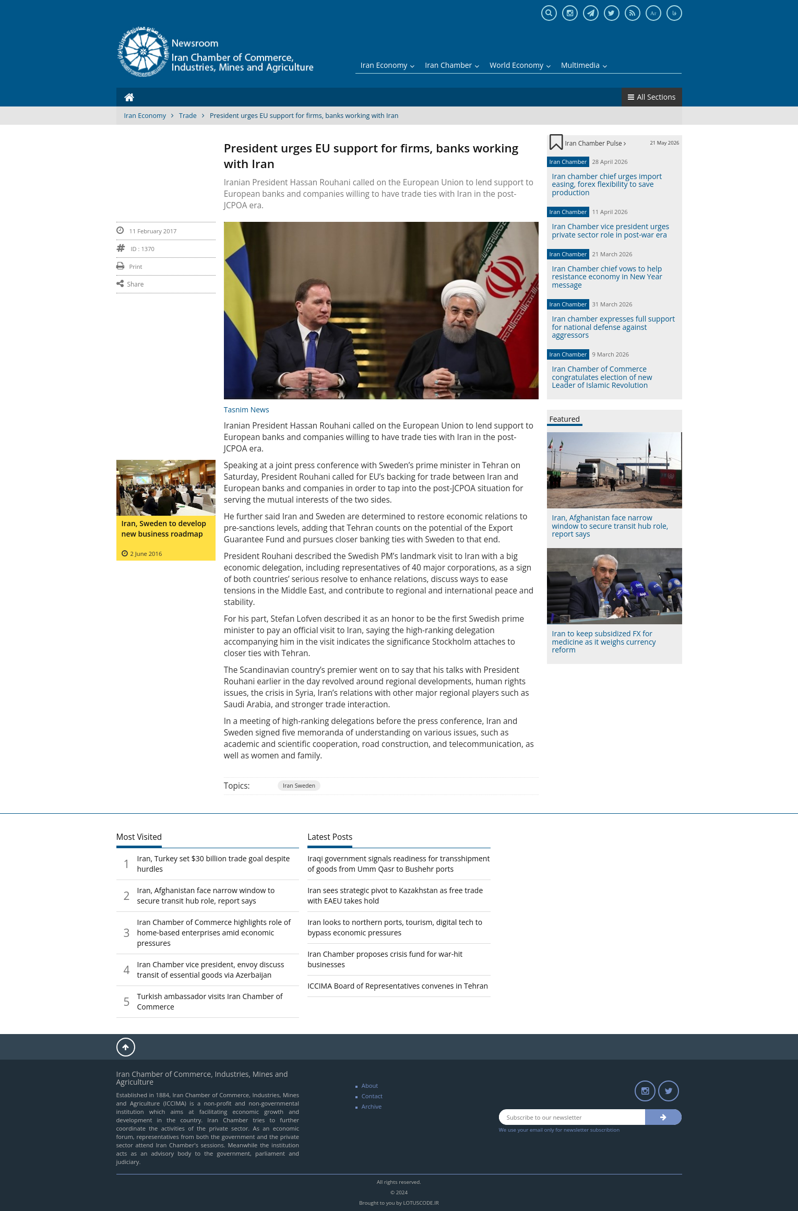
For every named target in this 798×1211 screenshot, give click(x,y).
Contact (372, 1096)
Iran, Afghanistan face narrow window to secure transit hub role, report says (610, 526)
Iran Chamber (452, 65)
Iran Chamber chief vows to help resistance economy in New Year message (607, 277)
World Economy (520, 65)
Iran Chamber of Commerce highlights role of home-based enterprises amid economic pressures (214, 932)
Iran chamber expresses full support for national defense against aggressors (613, 327)
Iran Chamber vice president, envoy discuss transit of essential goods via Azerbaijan (210, 969)
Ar (653, 13)
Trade (188, 115)
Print (129, 266)
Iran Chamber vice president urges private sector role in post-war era (611, 230)
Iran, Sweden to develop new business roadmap (164, 528)
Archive (372, 1106)
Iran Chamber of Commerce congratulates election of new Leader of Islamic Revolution (602, 377)
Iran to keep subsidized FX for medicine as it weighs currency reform (604, 641)
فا (674, 13)
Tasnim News (246, 409)
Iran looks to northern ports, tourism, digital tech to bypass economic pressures (394, 927)
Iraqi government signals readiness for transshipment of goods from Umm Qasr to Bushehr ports (398, 863)
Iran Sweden (299, 785)
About (370, 1085)
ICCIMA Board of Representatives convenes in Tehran (397, 986)
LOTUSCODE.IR (420, 1203)
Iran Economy (388, 65)
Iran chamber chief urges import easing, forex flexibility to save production (607, 184)
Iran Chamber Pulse (595, 143)
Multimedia (584, 65)
